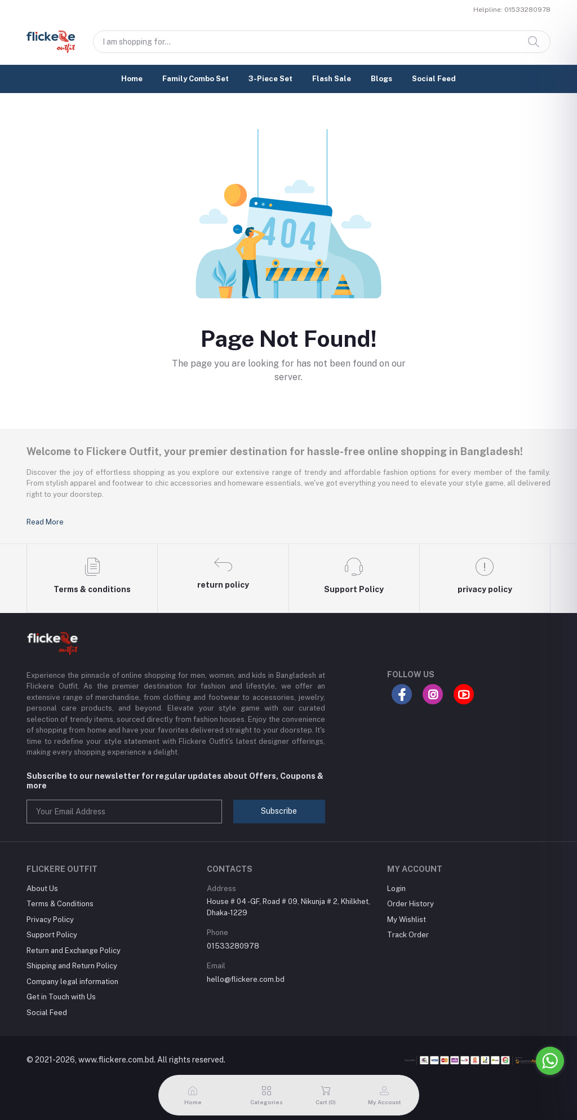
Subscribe (279, 810)
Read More (45, 522)
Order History (410, 903)
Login (396, 888)
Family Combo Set (195, 78)
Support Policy (51, 935)
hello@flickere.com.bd (246, 979)
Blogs (381, 78)
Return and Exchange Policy (73, 950)
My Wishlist (406, 919)
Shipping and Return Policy (71, 966)
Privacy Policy (50, 919)
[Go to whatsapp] (550, 1061)
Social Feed (434, 78)
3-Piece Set (270, 78)
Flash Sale (331, 78)
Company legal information (72, 981)
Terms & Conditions (60, 903)
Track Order (408, 935)
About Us (42, 888)
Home (132, 78)
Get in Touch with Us (61, 997)
